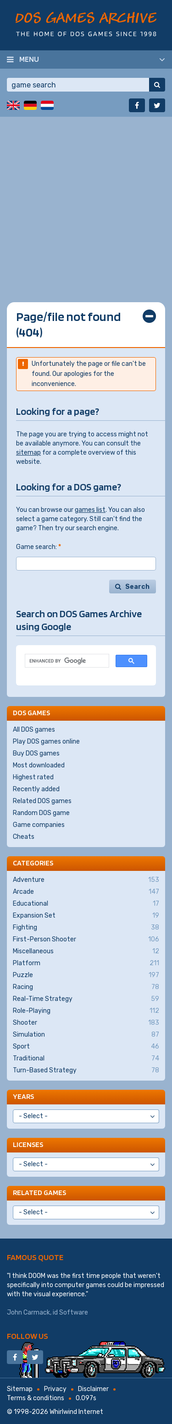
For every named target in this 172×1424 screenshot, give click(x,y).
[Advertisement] (86, 202)
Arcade (86, 892)
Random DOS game (41, 813)
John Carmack (28, 1312)
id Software (70, 1312)
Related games (39, 1192)
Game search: (38, 547)
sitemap (28, 453)
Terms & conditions (35, 1398)
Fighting (86, 927)
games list (90, 510)
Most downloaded (39, 765)
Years (23, 1096)
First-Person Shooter (86, 939)
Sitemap (20, 1389)
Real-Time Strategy (86, 999)
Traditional (86, 1058)
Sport (86, 1046)
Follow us (27, 1336)
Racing (86, 987)
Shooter (86, 1022)
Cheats (23, 837)
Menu (29, 59)
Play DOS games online (46, 741)
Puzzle (86, 975)
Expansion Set (86, 915)
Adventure (86, 880)
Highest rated (33, 777)
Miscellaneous (86, 951)
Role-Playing (86, 1011)
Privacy (55, 1389)
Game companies (39, 825)
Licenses (28, 1144)
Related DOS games (42, 801)
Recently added (36, 789)
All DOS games (34, 730)
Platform (86, 963)
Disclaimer (93, 1389)
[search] (66, 661)
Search (137, 587)
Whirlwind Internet (76, 1412)
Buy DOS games (36, 753)
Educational (86, 903)
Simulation (86, 1034)
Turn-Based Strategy (86, 1070)
